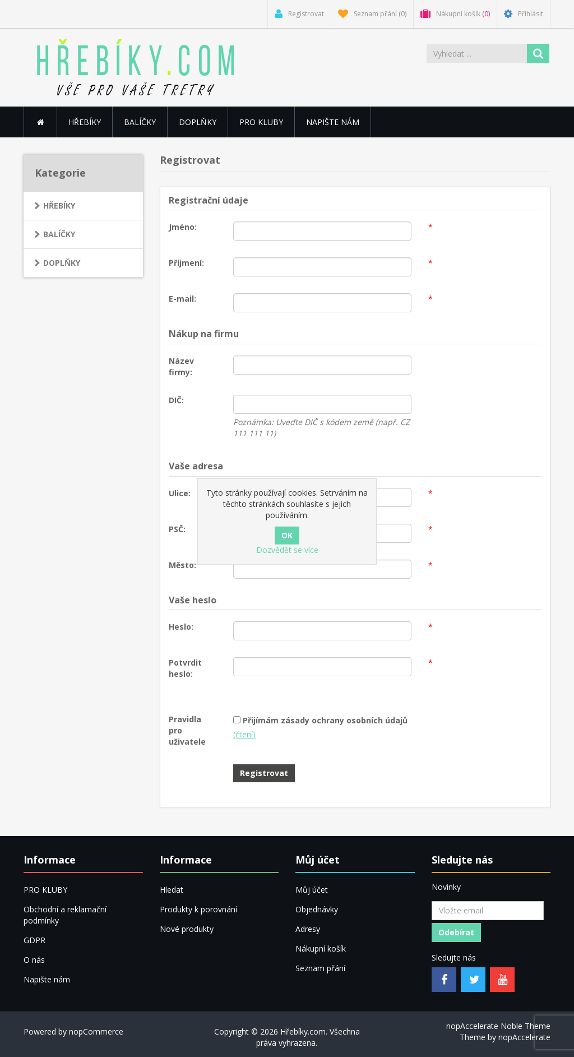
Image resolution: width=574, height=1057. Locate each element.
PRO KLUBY (261, 122)
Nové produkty (187, 929)
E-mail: (182, 298)
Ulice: (180, 493)
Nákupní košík (320, 948)
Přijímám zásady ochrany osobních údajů (325, 720)
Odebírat (456, 932)
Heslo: (181, 626)
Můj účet (311, 889)
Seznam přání (320, 968)
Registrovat (264, 773)
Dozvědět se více (287, 549)
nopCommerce (96, 1031)
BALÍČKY (140, 122)
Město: (182, 565)
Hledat (171, 889)
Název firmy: (181, 366)
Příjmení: (186, 262)
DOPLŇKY (197, 122)
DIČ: (176, 400)
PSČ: (177, 529)
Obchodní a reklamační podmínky (65, 915)
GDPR (34, 940)
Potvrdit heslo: (185, 668)
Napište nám (332, 122)
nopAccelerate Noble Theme (498, 1026)
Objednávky (316, 909)
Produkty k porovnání (198, 909)
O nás (34, 959)
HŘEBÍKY (59, 205)
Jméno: (183, 226)
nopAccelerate (524, 1037)
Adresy (307, 929)
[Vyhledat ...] (477, 53)
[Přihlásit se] (488, 910)
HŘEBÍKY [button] (84, 122)
